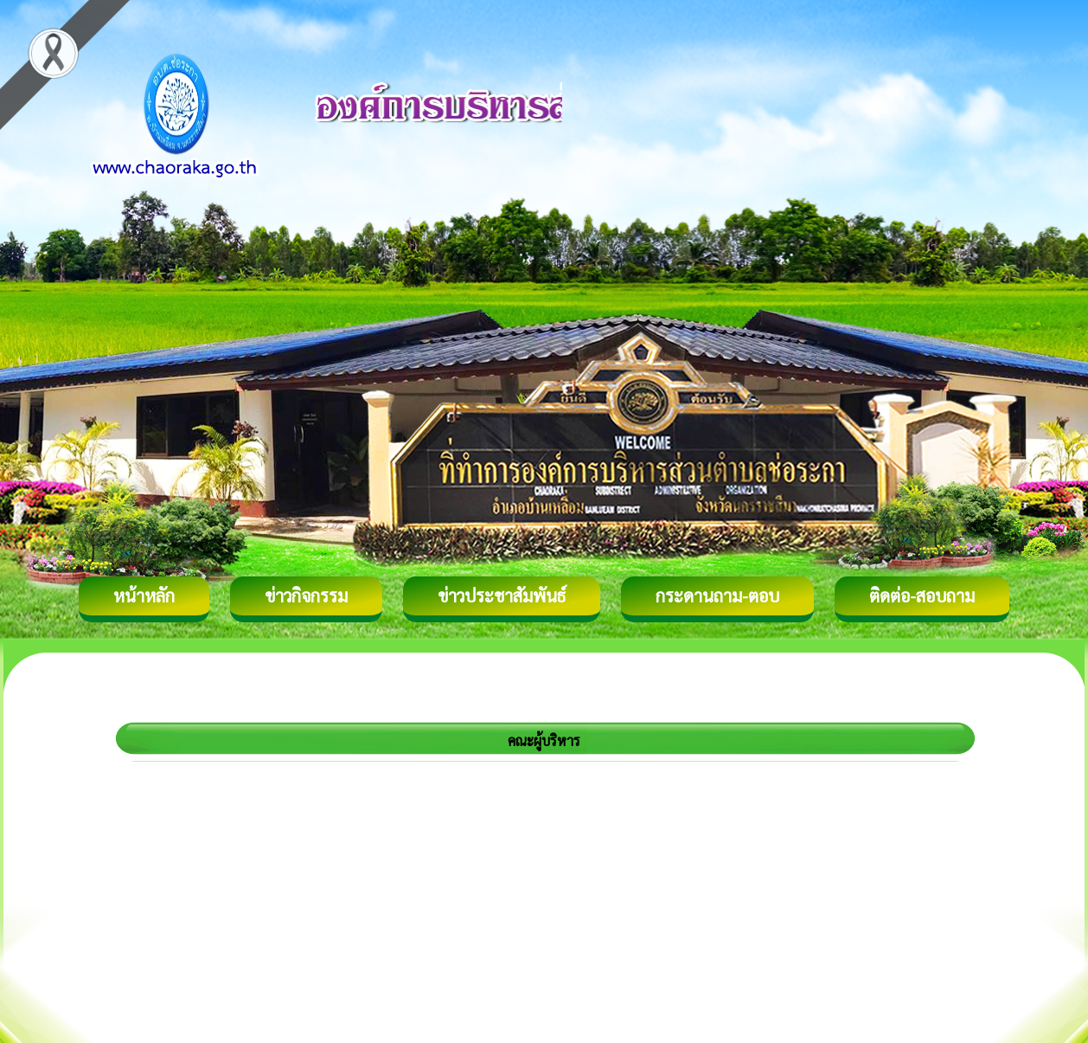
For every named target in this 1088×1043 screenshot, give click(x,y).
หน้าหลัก (144, 595)
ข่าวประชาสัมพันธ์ (502, 595)
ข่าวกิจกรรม (306, 595)
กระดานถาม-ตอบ (717, 595)
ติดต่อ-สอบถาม (922, 595)
